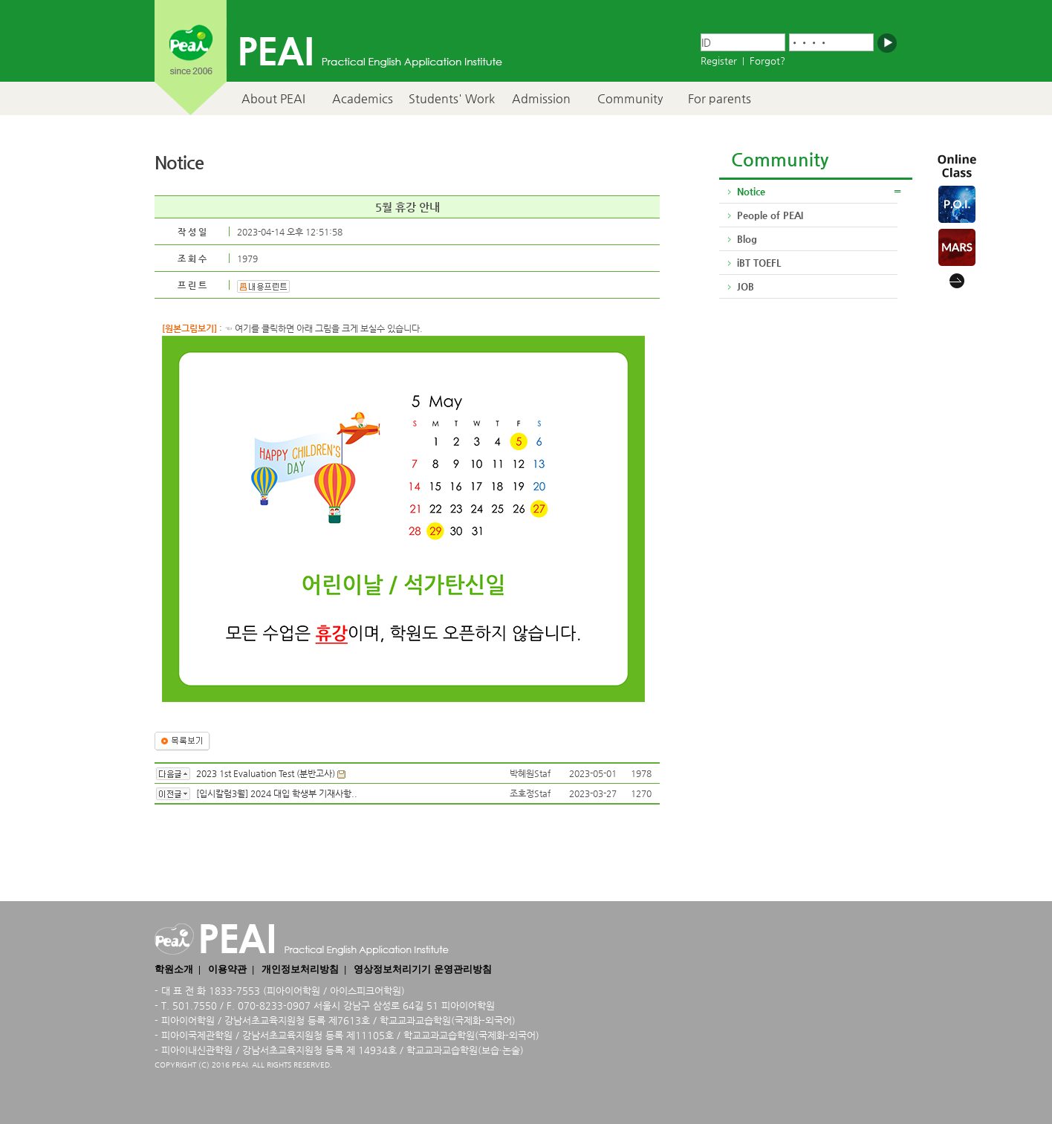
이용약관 (227, 969)
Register (719, 60)
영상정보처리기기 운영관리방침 (422, 969)
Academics (362, 98)
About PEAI (273, 98)
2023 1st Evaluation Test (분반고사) (265, 773)
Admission (541, 98)
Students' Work (452, 98)
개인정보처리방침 (300, 969)
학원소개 (174, 969)
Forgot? (767, 60)
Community (630, 98)
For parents (719, 98)
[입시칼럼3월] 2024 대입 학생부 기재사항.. (276, 793)
